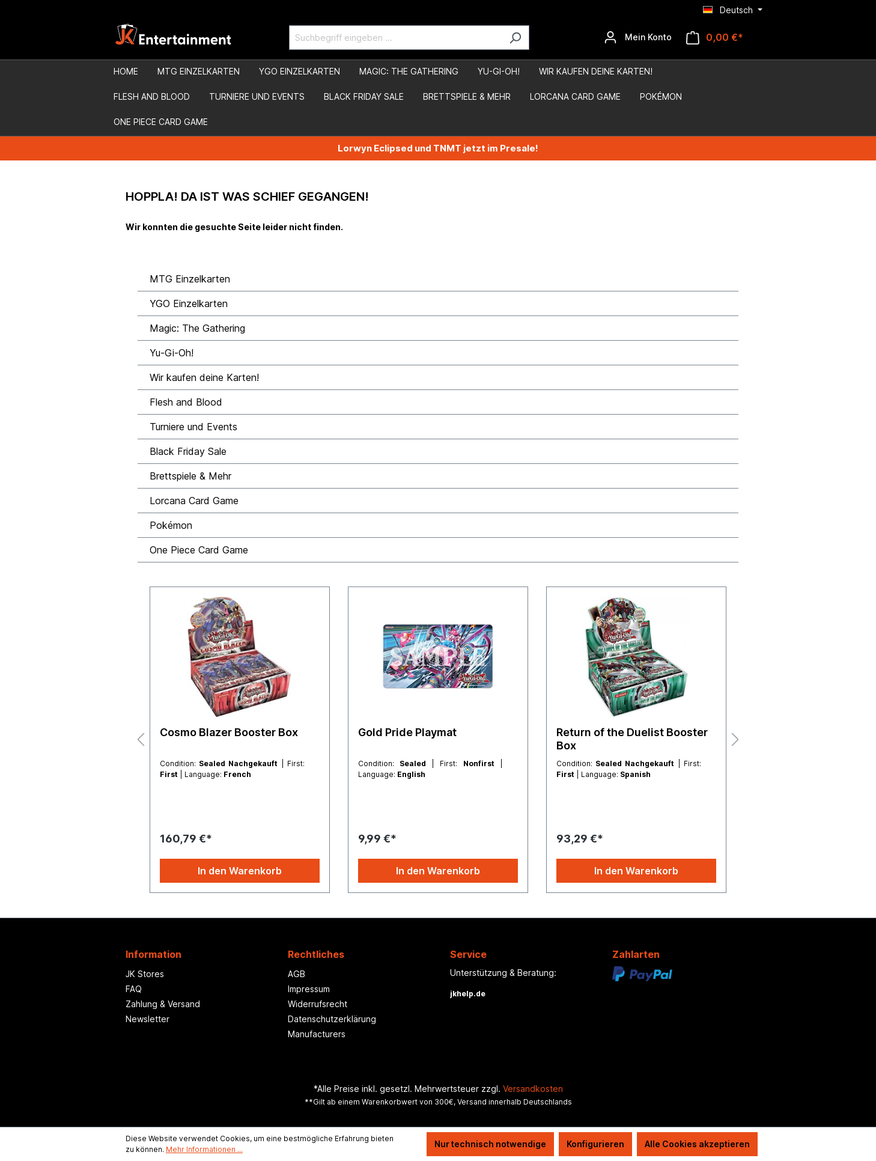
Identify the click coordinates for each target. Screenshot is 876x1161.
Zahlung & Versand (163, 1004)
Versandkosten (533, 1088)
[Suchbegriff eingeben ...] (395, 37)
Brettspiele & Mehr (190, 476)
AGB (296, 974)
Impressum (309, 989)
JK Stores (145, 974)
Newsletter (147, 1019)
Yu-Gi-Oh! (171, 353)
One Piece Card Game (199, 550)
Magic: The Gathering (197, 328)
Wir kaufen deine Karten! (204, 377)
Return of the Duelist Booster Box (632, 739)
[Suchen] (515, 37)
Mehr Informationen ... (204, 1149)
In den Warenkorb (240, 871)
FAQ (134, 989)
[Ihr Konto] (638, 37)
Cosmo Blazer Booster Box (229, 732)
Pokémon (171, 525)
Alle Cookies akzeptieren (697, 1144)
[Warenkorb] (714, 37)
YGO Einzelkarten (189, 303)
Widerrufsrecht (317, 1004)
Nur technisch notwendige (490, 1144)
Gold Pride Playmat (407, 732)
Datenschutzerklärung (332, 1019)
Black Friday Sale (188, 451)
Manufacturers (316, 1034)
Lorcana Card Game (194, 501)
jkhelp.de (467, 993)
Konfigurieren (595, 1144)
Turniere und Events (193, 427)
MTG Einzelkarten (190, 279)
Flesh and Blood (186, 402)
